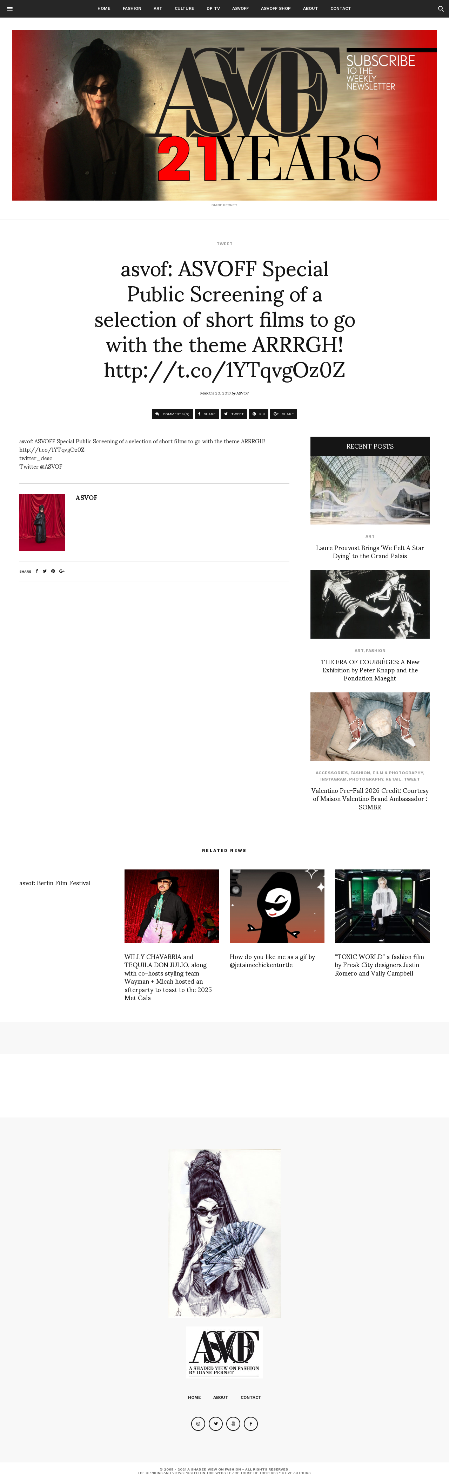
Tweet (224, 243)
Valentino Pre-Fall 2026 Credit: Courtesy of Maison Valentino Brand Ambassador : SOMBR (370, 798)
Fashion (132, 8)
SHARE (206, 414)
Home (104, 8)
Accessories (332, 772)
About (310, 8)
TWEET (234, 414)
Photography (366, 779)
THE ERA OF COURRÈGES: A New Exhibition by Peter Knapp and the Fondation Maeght (370, 669)
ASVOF (242, 392)
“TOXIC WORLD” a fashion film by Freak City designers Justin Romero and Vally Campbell (379, 964)
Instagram (333, 779)
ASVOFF (240, 8)
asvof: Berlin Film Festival (55, 882)
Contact (340, 8)
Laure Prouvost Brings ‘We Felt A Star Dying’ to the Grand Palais (370, 551)
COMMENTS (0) (172, 414)
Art (158, 8)
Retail (393, 779)
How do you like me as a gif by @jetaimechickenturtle (272, 960)
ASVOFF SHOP (276, 8)
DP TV (213, 8)
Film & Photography (398, 772)
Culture (184, 8)
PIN (259, 414)
